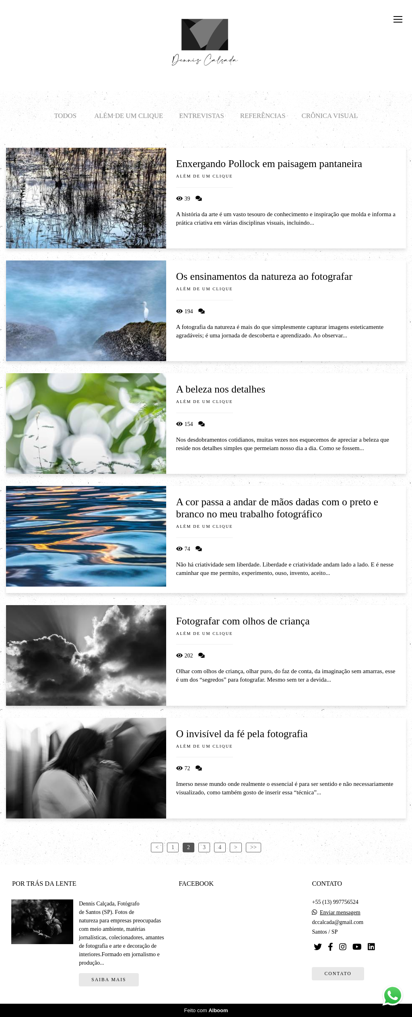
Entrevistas (201, 116)
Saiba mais (108, 979)
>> (253, 847)
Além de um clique (128, 116)
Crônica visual (330, 116)
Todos (65, 116)
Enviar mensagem (340, 913)
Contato (337, 973)
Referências (263, 116)
